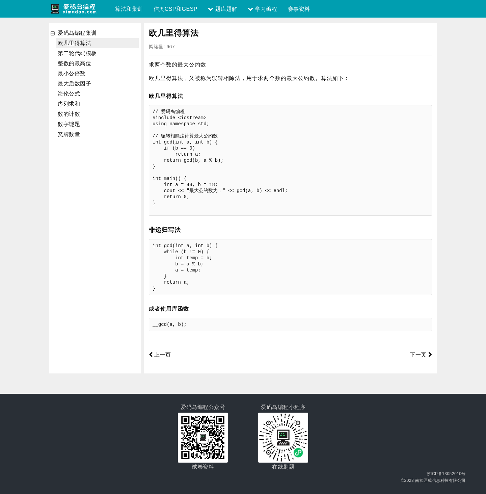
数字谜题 (69, 124)
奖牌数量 (69, 134)
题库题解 (222, 9)
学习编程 (262, 9)
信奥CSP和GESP (175, 9)
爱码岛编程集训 (77, 33)
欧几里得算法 (74, 43)
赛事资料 (299, 9)
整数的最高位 (74, 63)
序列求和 (69, 104)
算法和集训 (129, 9)
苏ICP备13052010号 (446, 473)
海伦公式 (69, 94)
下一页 (421, 355)
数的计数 (69, 114)
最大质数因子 (74, 83)
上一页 (160, 355)
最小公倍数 (72, 73)
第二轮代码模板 (77, 53)
